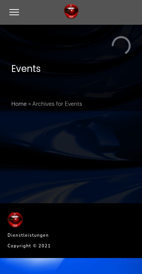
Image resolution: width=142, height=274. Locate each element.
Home (19, 104)
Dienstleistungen (28, 235)
